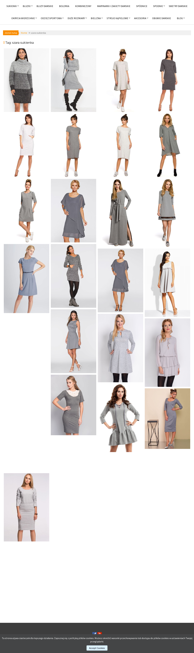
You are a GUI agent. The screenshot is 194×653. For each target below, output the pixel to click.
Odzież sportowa (51, 18)
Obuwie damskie (161, 18)
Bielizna (96, 18)
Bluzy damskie (45, 6)
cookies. (90, 638)
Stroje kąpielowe (117, 18)
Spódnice (141, 6)
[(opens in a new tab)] (26, 80)
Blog (180, 18)
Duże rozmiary (76, 18)
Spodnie (158, 6)
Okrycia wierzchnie (23, 18)
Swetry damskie (178, 6)
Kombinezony (83, 6)
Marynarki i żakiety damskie (113, 6)
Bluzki (27, 6)
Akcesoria (140, 18)
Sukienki (12, 6)
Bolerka (64, 6)
